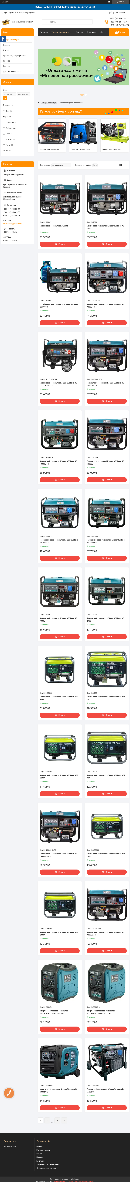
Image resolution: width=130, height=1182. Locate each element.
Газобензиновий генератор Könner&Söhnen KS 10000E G (106, 541)
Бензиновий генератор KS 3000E (54, 226)
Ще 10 (8, 150)
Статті (6, 50)
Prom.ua (77, 1179)
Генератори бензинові (49, 149)
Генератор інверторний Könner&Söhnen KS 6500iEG (106, 1090)
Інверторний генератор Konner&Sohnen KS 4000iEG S (58, 1090)
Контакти (91, 32)
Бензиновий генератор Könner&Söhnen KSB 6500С (59, 698)
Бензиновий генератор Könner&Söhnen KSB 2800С (106, 855)
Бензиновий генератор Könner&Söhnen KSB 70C (106, 698)
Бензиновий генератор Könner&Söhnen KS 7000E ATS (105, 933)
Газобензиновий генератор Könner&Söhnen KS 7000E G (59, 541)
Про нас (79, 32)
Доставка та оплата (11, 71)
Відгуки (6, 66)
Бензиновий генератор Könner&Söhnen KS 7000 (105, 227)
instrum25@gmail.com (12, 224)
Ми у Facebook (10, 1146)
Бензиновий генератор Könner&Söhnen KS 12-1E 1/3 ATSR (58, 384)
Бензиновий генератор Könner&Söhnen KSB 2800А (59, 933)
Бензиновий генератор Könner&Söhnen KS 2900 (105, 619)
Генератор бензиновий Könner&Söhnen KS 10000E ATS (105, 384)
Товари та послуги (60, 32)
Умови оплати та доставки (47, 1164)
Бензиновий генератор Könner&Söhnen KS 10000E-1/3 (58, 462)
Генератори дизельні (111, 149)
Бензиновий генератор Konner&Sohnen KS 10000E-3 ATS (58, 855)
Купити (62, 244)
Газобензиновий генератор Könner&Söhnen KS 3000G (59, 305)
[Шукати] (45, 22)
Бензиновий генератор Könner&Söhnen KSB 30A (106, 776)
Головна (44, 32)
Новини (6, 45)
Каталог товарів (43, 1150)
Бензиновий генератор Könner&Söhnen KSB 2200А (59, 776)
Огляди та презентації (46, 1168)
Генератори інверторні (80, 149)
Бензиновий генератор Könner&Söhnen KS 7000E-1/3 (105, 305)
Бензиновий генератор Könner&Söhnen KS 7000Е (58, 619)
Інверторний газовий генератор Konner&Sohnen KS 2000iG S (54, 1012)
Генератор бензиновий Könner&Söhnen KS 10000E (105, 462)
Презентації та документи (14, 56)
